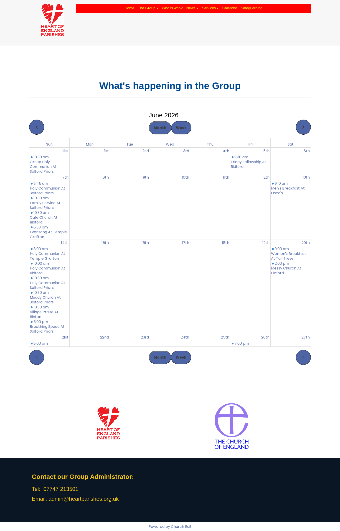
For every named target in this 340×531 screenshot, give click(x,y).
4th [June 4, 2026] (226, 151)
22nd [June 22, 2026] (104, 337)
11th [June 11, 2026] (226, 177)
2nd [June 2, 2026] (145, 151)
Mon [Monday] (90, 144)
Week (181, 127)
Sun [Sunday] (49, 144)
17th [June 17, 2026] (185, 242)
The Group (146, 8)
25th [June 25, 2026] (225, 337)
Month (160, 127)
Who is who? (172, 8)
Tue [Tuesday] (130, 144)
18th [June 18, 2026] (225, 242)
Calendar (229, 8)
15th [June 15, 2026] (105, 242)
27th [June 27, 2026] (306, 337)
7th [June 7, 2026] (65, 177)
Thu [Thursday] (210, 144)
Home (129, 8)
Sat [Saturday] (291, 144)
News (190, 8)
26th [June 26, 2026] (265, 337)
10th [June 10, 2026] (185, 177)
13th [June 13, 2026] (306, 177)
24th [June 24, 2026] (185, 337)
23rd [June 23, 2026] (145, 337)
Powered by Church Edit (170, 526)
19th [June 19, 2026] (265, 242)
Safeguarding (251, 8)
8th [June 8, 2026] (106, 177)
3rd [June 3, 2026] (186, 151)
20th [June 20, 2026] (306, 242)
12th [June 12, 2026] (265, 177)
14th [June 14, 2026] (65, 242)
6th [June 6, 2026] (307, 151)
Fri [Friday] (250, 144)
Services (209, 8)
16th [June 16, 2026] (145, 242)
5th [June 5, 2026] (266, 151)
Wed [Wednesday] (170, 144)
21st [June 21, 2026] (65, 337)
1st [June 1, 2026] (106, 151)
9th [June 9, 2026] (146, 177)
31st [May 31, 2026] (65, 151)
